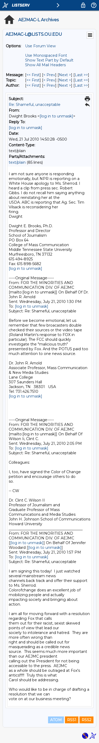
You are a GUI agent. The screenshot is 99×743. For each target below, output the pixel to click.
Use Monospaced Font (46, 55)
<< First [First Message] (33, 75)
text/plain (17, 162)
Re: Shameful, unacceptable (34, 104)
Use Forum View (40, 46)
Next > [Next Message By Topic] (65, 80)
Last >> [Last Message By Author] (81, 85)
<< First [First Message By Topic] (33, 80)
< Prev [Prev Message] (49, 75)
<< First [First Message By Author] (33, 85)
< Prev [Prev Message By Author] (49, 85)
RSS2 (86, 720)
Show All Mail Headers (45, 65)
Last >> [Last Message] (81, 75)
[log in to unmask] (56, 116)
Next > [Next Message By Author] (65, 85)
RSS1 (71, 720)
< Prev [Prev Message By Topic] (49, 80)
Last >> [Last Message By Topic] (81, 80)
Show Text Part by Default (49, 60)
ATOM (56, 720)
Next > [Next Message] (65, 75)
